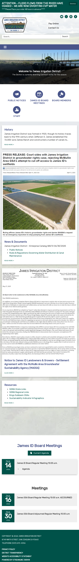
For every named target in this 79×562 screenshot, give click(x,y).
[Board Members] (61, 96)
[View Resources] (39, 385)
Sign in (27, 560)
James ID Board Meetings (39, 445)
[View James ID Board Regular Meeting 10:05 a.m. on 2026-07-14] (46, 463)
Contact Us (53, 28)
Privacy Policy (8, 549)
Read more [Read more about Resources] (9, 403)
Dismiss (73, 4)
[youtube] (61, 17)
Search (65, 36)
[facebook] (75, 17)
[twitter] (66, 17)
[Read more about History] (39, 136)
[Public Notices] (17, 96)
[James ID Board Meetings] (39, 97)
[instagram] (70, 17)
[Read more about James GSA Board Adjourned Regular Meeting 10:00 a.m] (39, 516)
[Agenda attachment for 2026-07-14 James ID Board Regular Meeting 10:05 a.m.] (26, 469)
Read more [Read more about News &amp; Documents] (9, 260)
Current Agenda (39, 453)
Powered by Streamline (12, 560)
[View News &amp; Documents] (39, 200)
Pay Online (54, 23)
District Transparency (12, 553)
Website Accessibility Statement (17, 556)
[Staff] (17, 112)
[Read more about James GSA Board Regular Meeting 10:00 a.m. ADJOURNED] (39, 499)
